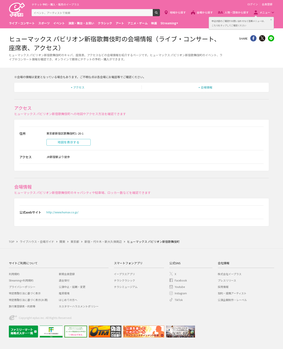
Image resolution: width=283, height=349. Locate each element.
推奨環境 (64, 293)
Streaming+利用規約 (21, 280)
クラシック (105, 23)
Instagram (181, 293)
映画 (154, 23)
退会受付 (64, 280)
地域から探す (178, 12)
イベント (59, 23)
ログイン (252, 4)
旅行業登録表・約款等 (22, 306)
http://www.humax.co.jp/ (62, 212)
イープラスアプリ (124, 274)
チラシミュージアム (126, 287)
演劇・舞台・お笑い (81, 23)
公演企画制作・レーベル (232, 300)
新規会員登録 (67, 274)
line (271, 38)
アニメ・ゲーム (138, 23)
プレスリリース (227, 280)
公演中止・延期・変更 (72, 287)
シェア (253, 38)
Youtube (180, 287)
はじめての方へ (68, 300)
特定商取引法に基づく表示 (25, 293)
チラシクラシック (124, 280)
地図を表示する (68, 142)
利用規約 (14, 274)
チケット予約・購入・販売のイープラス (55, 4)
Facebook (181, 280)
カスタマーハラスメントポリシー (79, 306)
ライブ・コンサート (22, 23)
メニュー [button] (265, 12)
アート (120, 23)
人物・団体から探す (237, 12)
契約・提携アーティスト (232, 293)
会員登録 (267, 4)
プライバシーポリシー (22, 287)
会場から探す (205, 12)
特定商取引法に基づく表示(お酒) (28, 300)
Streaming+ (169, 23)
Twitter (262, 38)
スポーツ (44, 23)
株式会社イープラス (229, 274)
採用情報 (223, 287)
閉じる (271, 19)
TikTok (179, 300)
